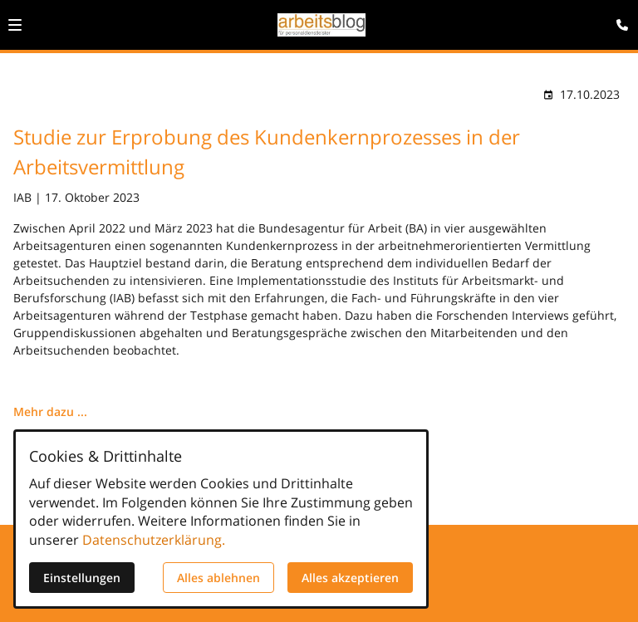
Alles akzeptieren (350, 577)
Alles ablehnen (218, 577)
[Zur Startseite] (322, 25)
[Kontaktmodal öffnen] (618, 20)
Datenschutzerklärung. (153, 540)
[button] (15, 25)
